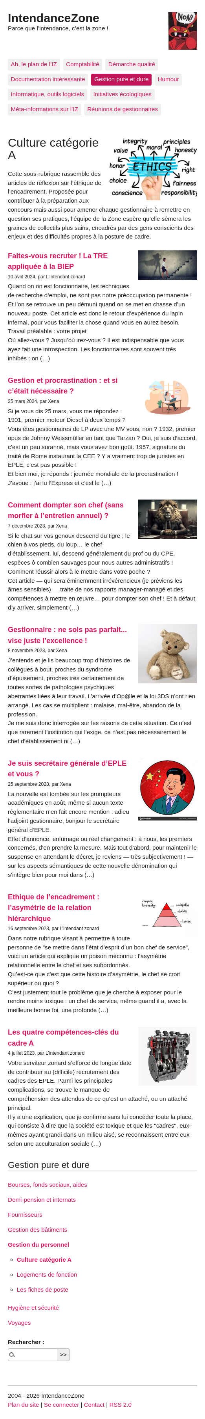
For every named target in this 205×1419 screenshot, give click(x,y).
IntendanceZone (53, 17)
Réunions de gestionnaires (122, 109)
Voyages (19, 1322)
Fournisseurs (25, 1214)
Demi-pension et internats (42, 1199)
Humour (168, 79)
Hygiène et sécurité (33, 1307)
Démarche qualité (131, 64)
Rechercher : (26, 1342)
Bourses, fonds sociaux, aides (47, 1184)
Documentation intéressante (48, 79)
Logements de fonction (47, 1274)
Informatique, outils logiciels (47, 94)
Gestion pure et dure (121, 79)
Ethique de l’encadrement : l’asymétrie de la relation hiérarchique (53, 908)
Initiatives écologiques (122, 94)
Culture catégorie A (44, 1259)
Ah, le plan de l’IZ (34, 64)
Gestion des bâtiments (37, 1229)
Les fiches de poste (42, 1289)
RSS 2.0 (120, 1404)
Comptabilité (82, 64)
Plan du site (23, 1404)
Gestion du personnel (38, 1244)
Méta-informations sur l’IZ (44, 109)
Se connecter (61, 1404)
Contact (94, 1404)
